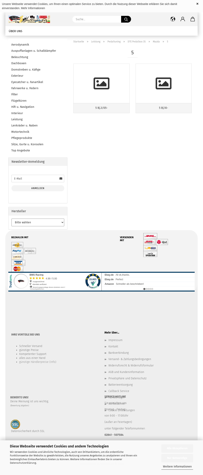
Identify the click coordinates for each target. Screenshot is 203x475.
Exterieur (17, 75)
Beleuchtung (19, 57)
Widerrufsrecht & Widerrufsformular (131, 365)
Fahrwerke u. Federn (24, 88)
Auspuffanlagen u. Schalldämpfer (33, 51)
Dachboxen (18, 63)
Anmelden (37, 188)
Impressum (115, 340)
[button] (183, 19)
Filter (14, 94)
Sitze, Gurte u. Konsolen (27, 144)
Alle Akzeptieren (177, 448)
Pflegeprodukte (21, 138)
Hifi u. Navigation (22, 107)
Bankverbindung (118, 353)
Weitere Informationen (177, 466)
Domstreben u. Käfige (25, 69)
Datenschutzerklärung (23, 462)
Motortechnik (20, 132)
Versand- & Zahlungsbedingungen (129, 359)
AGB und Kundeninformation (126, 372)
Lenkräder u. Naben (24, 125)
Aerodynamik (20, 44)
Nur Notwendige (177, 458)
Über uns (15, 31)
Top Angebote (20, 150)
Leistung (17, 119)
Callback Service (118, 391)
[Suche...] (126, 19)
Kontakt (113, 346)
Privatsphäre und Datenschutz (127, 378)
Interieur (17, 113)
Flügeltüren (19, 100)
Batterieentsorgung (120, 384)
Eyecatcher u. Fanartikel (27, 82)
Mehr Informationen (33, 8)
